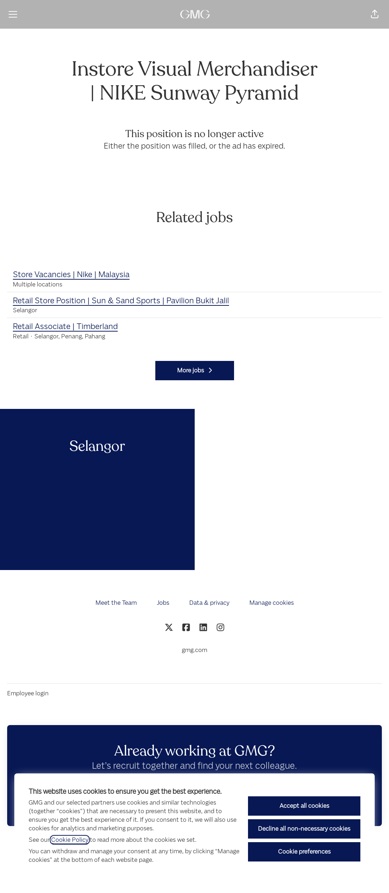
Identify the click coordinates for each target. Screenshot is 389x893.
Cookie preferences (304, 851)
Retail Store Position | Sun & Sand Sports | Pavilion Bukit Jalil (121, 300)
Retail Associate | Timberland (65, 326)
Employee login (28, 693)
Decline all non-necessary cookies (304, 828)
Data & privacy (209, 602)
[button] (375, 14)
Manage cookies (271, 602)
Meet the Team (116, 602)
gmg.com (194, 650)
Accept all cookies (304, 805)
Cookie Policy (69, 839)
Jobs (163, 602)
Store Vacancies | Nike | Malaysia (71, 274)
